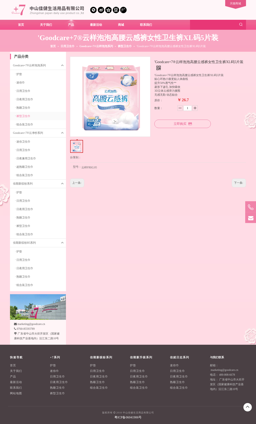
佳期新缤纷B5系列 (39, 243)
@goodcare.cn (230, 369)
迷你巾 (54, 370)
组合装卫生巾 (99, 387)
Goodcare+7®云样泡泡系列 (39, 65)
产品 (13, 376)
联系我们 (16, 387)
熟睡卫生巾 (57, 387)
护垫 (53, 365)
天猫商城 (235, 3)
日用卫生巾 (57, 376)
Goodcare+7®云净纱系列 (39, 133)
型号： (77, 167)
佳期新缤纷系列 (39, 184)
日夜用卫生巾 (59, 382)
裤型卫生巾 (57, 393)
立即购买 (183, 123)
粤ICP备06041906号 (128, 417)
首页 (13, 365)
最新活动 (16, 382)
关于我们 (16, 370)
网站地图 (16, 393)
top (248, 407)
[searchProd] (213, 25)
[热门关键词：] (241, 25)
